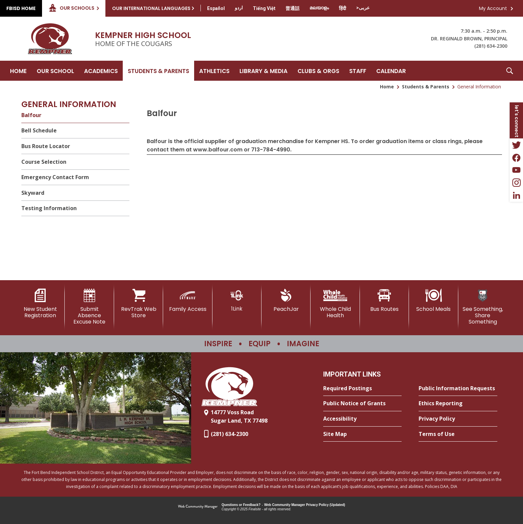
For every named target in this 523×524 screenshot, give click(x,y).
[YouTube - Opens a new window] (516, 170)
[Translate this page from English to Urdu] (238, 8)
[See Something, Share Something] (483, 307)
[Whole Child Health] (335, 304)
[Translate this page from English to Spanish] (216, 8)
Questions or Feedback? (240, 505)
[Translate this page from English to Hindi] (343, 8)
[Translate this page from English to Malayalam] (319, 8)
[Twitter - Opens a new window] (516, 145)
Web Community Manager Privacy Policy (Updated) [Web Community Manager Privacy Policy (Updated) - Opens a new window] (304, 505)
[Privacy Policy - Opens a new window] (458, 419)
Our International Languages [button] (151, 8)
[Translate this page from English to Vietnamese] (264, 8)
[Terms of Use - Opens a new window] (458, 434)
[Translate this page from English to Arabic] (363, 8)
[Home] (18, 71)
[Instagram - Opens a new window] (516, 183)
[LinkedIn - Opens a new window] (516, 195)
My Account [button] (493, 8)
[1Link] (237, 300)
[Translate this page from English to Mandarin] (292, 8)
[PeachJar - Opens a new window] (286, 300)
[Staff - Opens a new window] (357, 71)
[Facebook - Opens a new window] (516, 157)
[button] (509, 71)
